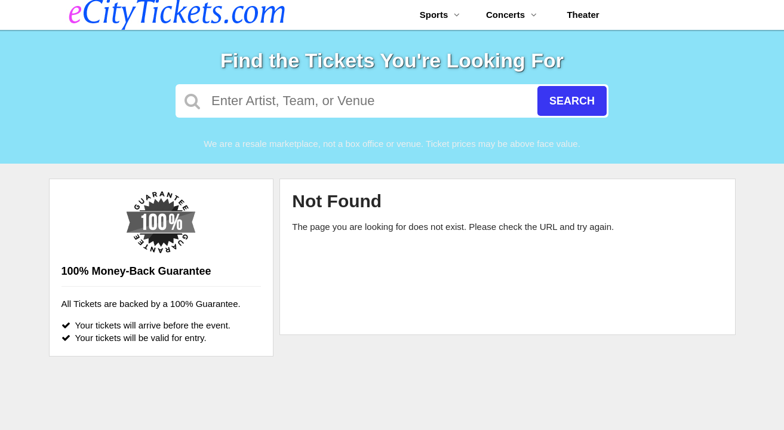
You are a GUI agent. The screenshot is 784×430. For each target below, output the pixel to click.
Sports (440, 15)
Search (572, 101)
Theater (583, 15)
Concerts (511, 15)
